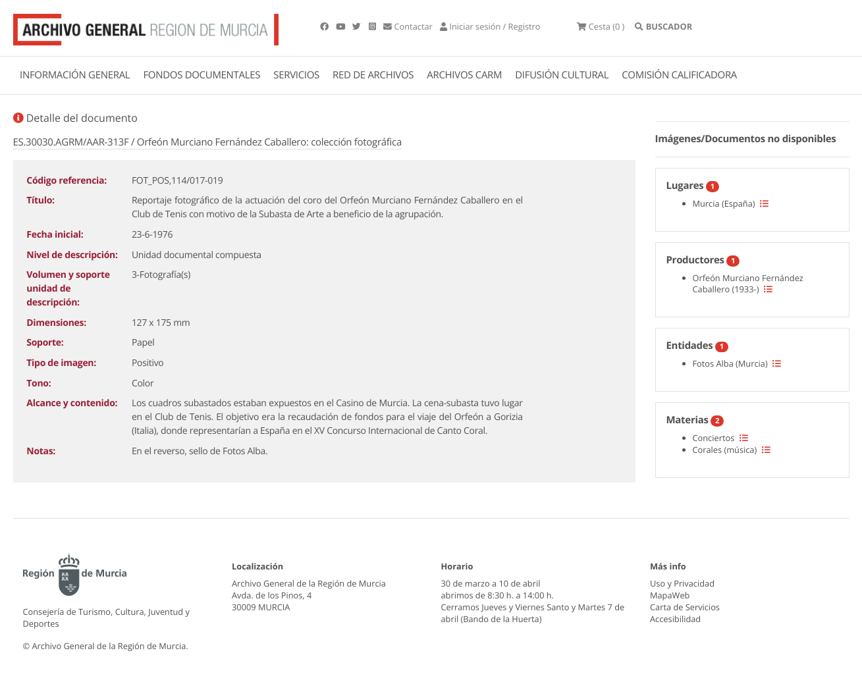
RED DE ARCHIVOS (373, 75)
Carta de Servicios (685, 607)
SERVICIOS (296, 75)
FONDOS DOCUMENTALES (201, 75)
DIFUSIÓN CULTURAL (561, 75)
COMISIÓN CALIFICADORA (679, 75)
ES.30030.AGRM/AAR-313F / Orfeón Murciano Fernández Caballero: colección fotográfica (207, 142)
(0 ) (600, 26)
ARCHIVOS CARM (464, 75)
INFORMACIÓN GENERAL (75, 75)
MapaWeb (669, 595)
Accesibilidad (675, 619)
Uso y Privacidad (682, 583)
